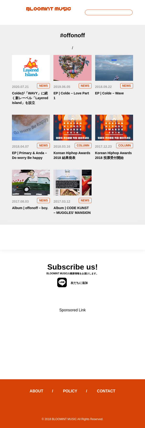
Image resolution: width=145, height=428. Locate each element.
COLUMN (83, 145)
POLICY (70, 391)
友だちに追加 (72, 282)
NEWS (43, 85)
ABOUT (36, 391)
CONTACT (106, 391)
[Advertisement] (72, 345)
